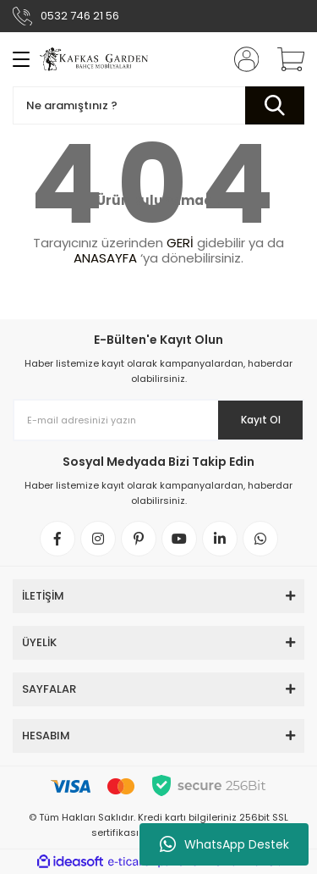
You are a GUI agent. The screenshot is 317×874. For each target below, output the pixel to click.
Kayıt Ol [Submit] (261, 419)
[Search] (158, 105)
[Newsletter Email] (158, 420)
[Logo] (95, 59)
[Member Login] (241, 59)
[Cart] (284, 59)
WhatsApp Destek (224, 844)
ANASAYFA (105, 258)
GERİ (180, 243)
